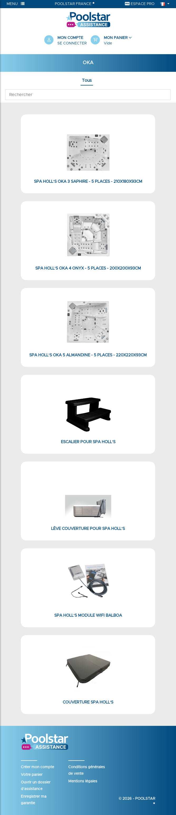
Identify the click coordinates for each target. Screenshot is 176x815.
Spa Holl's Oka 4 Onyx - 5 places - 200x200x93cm (88, 268)
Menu (16, 4)
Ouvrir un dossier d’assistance (35, 786)
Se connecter (72, 43)
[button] (111, 40)
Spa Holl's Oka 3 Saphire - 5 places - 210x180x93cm (88, 182)
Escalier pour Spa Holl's (88, 442)
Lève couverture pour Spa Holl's (88, 529)
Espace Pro (139, 4)
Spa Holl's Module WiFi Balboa (88, 615)
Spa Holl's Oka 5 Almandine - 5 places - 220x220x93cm (88, 355)
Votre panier (31, 775)
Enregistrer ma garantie (33, 800)
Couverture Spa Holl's (88, 702)
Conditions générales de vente (86, 770)
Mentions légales (82, 781)
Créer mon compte (37, 767)
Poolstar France (75, 4)
